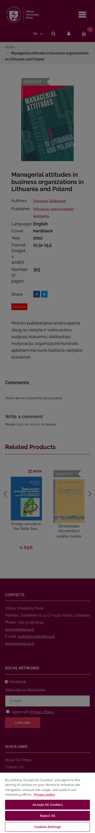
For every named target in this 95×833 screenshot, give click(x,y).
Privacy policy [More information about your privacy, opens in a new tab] (44, 794)
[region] (47, 802)
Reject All (47, 816)
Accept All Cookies (47, 805)
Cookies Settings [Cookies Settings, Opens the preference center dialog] (47, 827)
